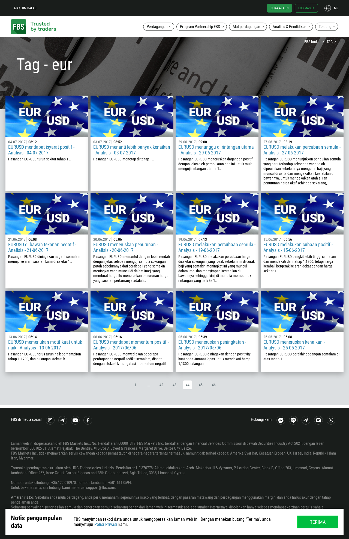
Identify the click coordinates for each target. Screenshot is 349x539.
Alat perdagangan (246, 26)
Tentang (325, 26)
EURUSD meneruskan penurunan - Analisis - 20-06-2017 (125, 247)
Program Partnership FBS (200, 26)
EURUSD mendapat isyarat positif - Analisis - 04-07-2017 (41, 150)
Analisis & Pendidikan (289, 26)
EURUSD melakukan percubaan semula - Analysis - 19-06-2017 (216, 247)
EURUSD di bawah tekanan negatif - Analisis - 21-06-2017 (42, 247)
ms (336, 8)
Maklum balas (25, 8)
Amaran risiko (22, 497)
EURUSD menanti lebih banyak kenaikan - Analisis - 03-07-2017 (131, 150)
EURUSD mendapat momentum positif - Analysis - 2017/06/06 (131, 345)
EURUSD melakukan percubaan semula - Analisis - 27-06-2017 (302, 150)
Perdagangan (157, 26)
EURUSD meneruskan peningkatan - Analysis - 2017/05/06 (212, 345)
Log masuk (306, 8)
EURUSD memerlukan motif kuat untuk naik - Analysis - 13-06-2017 (45, 345)
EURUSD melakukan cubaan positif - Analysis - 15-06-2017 (298, 247)
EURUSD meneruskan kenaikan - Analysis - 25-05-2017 (294, 345)
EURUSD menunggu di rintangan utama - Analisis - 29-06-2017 (216, 150)
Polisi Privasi (105, 524)
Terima (318, 522)
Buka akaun (279, 8)
